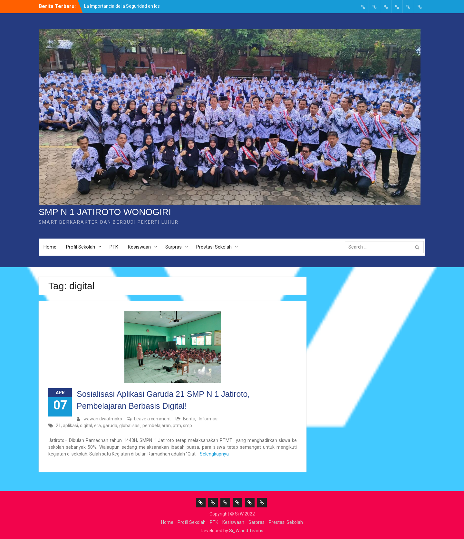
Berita (189, 418)
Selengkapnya (214, 453)
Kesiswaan (139, 247)
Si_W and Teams (246, 530)
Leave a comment (152, 418)
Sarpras (173, 247)
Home (50, 247)
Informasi (208, 418)
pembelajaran (156, 425)
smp (187, 425)
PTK (114, 247)
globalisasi (129, 425)
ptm (177, 425)
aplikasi (70, 425)
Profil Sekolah (80, 247)
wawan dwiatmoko (102, 418)
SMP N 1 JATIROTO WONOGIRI (105, 212)
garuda (110, 425)
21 (58, 425)
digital (86, 425)
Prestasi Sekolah (214, 247)
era (97, 425)
